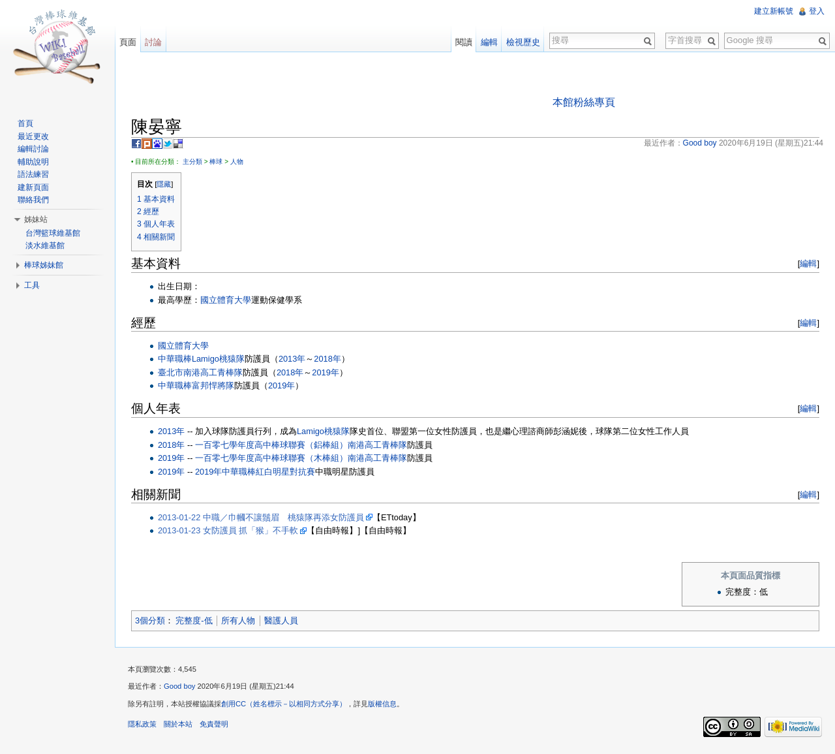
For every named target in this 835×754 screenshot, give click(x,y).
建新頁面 (33, 187)
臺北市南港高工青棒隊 (200, 372)
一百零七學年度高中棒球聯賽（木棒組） (271, 458)
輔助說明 (33, 161)
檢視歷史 (523, 42)
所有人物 (238, 620)
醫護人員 (281, 620)
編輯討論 (33, 148)
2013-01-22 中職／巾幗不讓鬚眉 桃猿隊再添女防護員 (261, 517)
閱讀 (463, 42)
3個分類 (150, 620)
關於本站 (178, 724)
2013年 (292, 359)
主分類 (192, 161)
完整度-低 (193, 620)
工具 (32, 285)
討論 (153, 42)
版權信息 (382, 704)
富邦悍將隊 (213, 385)
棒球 (215, 161)
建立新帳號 (773, 11)
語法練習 (33, 174)
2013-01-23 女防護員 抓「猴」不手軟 (228, 530)
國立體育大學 (225, 300)
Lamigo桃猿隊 (218, 359)
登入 (817, 11)
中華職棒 (175, 359)
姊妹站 (36, 219)
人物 (236, 161)
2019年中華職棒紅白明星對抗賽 (255, 472)
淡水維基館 (45, 245)
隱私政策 (142, 724)
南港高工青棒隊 (377, 445)
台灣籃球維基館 (52, 233)
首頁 (25, 123)
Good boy (180, 687)
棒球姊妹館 (43, 265)
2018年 (327, 359)
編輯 (808, 263)
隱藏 (164, 184)
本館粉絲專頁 (584, 102)
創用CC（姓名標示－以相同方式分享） (283, 704)
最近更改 (33, 136)
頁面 (127, 42)
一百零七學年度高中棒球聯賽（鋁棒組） (271, 445)
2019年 (325, 372)
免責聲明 (214, 724)
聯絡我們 (33, 199)
